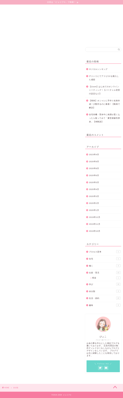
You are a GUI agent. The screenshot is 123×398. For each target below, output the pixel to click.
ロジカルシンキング (98, 69)
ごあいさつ (6, 32)
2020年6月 (94, 175)
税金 (106, 278)
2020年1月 (94, 210)
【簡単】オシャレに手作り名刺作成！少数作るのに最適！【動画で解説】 (104, 104)
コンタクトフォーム (11, 35)
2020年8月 (94, 168)
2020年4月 (94, 189)
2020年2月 (94, 203)
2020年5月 (94, 182)
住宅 (104, 258)
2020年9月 (94, 162)
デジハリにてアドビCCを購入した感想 (104, 78)
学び (104, 284)
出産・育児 (104, 272)
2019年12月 (94, 217)
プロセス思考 (104, 251)
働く (104, 265)
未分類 (104, 291)
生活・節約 (104, 298)
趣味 (104, 305)
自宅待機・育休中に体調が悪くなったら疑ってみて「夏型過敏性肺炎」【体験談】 (104, 118)
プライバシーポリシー (12, 38)
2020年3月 (94, 196)
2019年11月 (94, 224)
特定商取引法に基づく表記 (15, 41)
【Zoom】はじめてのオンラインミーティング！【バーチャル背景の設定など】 (104, 90)
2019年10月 (94, 231)
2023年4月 (94, 155)
